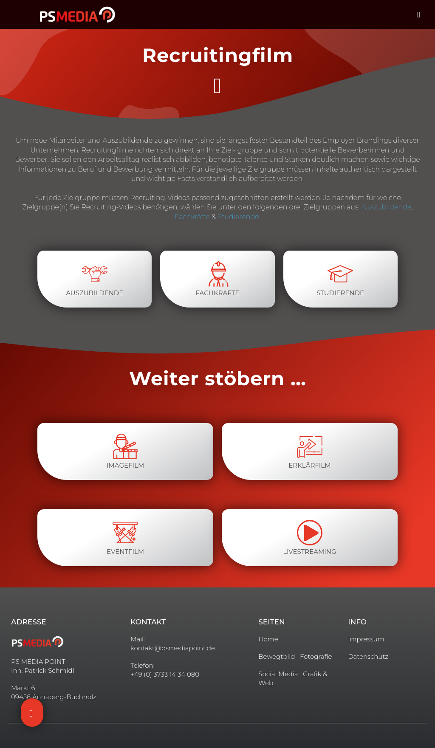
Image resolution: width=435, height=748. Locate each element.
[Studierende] (340, 274)
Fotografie (316, 656)
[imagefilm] (125, 446)
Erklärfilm (309, 465)
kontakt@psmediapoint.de (172, 648)
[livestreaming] (309, 532)
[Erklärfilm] (309, 446)
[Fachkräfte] (217, 274)
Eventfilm (125, 552)
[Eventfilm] (125, 532)
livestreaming (309, 552)
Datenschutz (368, 656)
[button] (418, 14)
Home (268, 639)
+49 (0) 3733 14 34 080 (164, 674)
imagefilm (125, 465)
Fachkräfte (192, 217)
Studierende (238, 217)
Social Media (278, 674)
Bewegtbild (276, 656)
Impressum (366, 639)
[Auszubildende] (94, 274)
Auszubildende (387, 207)
